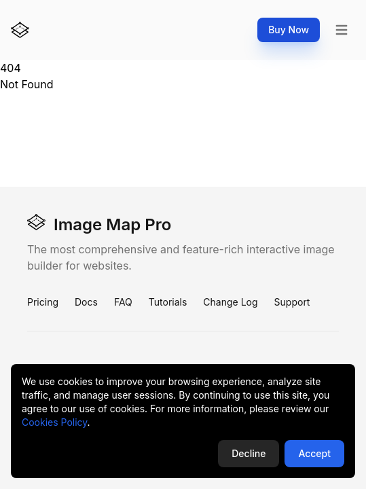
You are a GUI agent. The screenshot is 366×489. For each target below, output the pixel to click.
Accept (314, 453)
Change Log (230, 302)
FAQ (123, 302)
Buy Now (288, 29)
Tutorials (168, 302)
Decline (249, 453)
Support (292, 302)
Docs (86, 302)
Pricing (42, 302)
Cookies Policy (55, 422)
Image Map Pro (99, 224)
